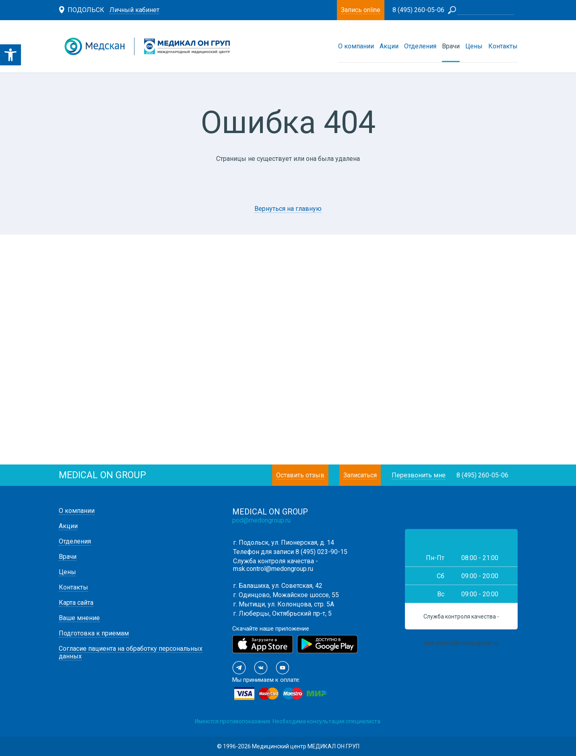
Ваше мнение (79, 618)
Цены (474, 46)
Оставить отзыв (300, 475)
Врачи (451, 46)
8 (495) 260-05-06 (482, 475)
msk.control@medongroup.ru (273, 569)
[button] (10, 54)
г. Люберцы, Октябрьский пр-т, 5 (282, 613)
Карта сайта (76, 602)
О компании (356, 46)
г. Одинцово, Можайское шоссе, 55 (286, 595)
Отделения (420, 46)
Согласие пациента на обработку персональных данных (130, 652)
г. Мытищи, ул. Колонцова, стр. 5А (283, 604)
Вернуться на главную (288, 208)
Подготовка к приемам (94, 633)
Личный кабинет (134, 10)
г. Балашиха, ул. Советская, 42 (277, 585)
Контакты (503, 46)
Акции (389, 46)
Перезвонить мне (419, 475)
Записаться (360, 475)
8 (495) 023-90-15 (321, 552)
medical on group (102, 475)
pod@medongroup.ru (261, 520)
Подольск (86, 10)
